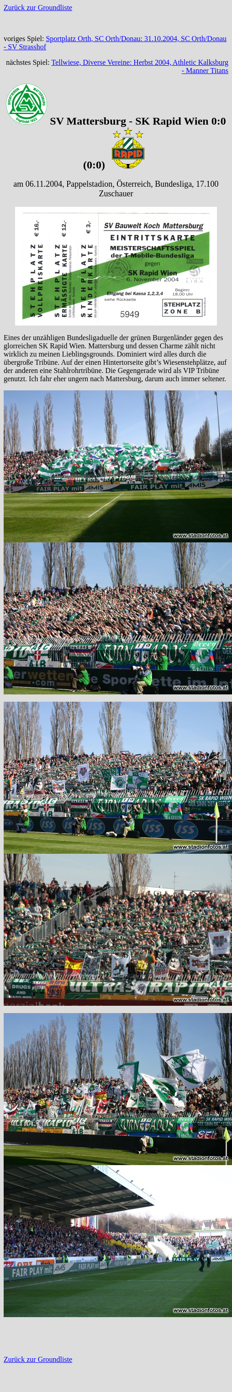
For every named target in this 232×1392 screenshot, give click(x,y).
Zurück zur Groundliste (38, 7)
